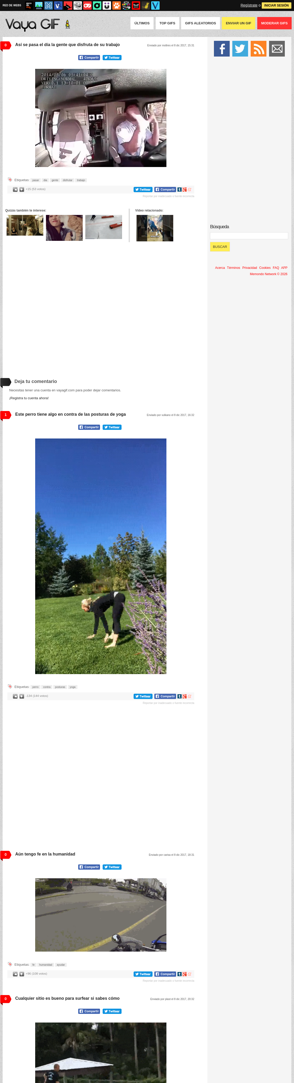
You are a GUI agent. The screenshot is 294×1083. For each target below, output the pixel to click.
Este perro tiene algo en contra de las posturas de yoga (70, 414)
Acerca (220, 268)
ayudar (61, 964)
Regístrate (249, 5)
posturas (60, 687)
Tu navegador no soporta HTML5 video (100, 118)
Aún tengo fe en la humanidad (45, 854)
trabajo (81, 180)
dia (45, 180)
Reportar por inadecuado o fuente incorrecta (168, 196)
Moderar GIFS (274, 23)
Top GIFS (167, 23)
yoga (73, 687)
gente (55, 180)
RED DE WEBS (12, 5)
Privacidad (249, 268)
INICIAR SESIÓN (276, 5)
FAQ (276, 268)
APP (284, 268)
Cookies (265, 268)
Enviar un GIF (238, 23)
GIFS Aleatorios (200, 23)
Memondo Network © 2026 (268, 274)
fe (33, 964)
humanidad (45, 964)
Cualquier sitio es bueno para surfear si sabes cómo (67, 998)
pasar (35, 180)
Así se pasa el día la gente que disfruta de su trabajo (67, 44)
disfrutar (67, 180)
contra (46, 687)
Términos (233, 268)
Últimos (142, 23)
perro (35, 687)
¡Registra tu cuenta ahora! (29, 398)
